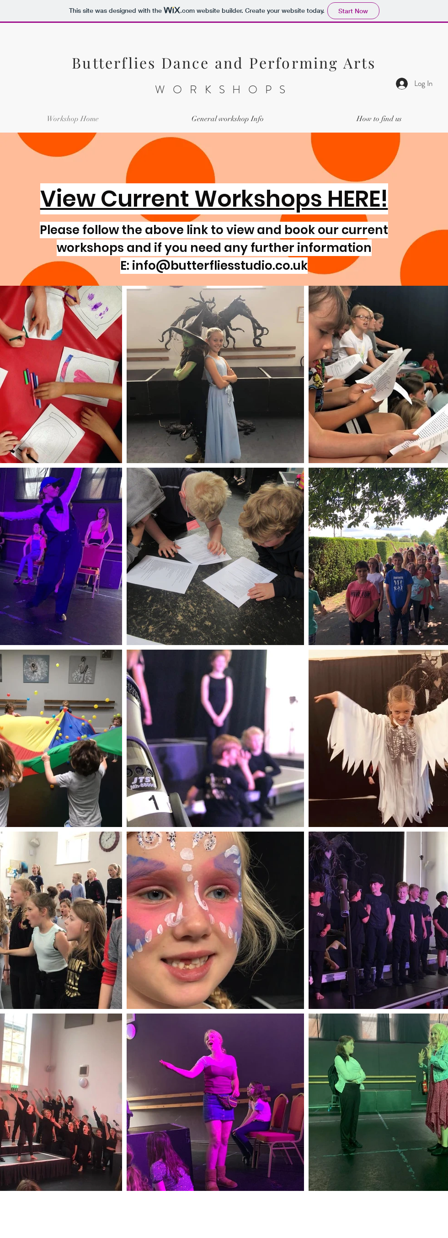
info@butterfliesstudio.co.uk (220, 265)
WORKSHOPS (224, 89)
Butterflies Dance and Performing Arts (224, 62)
